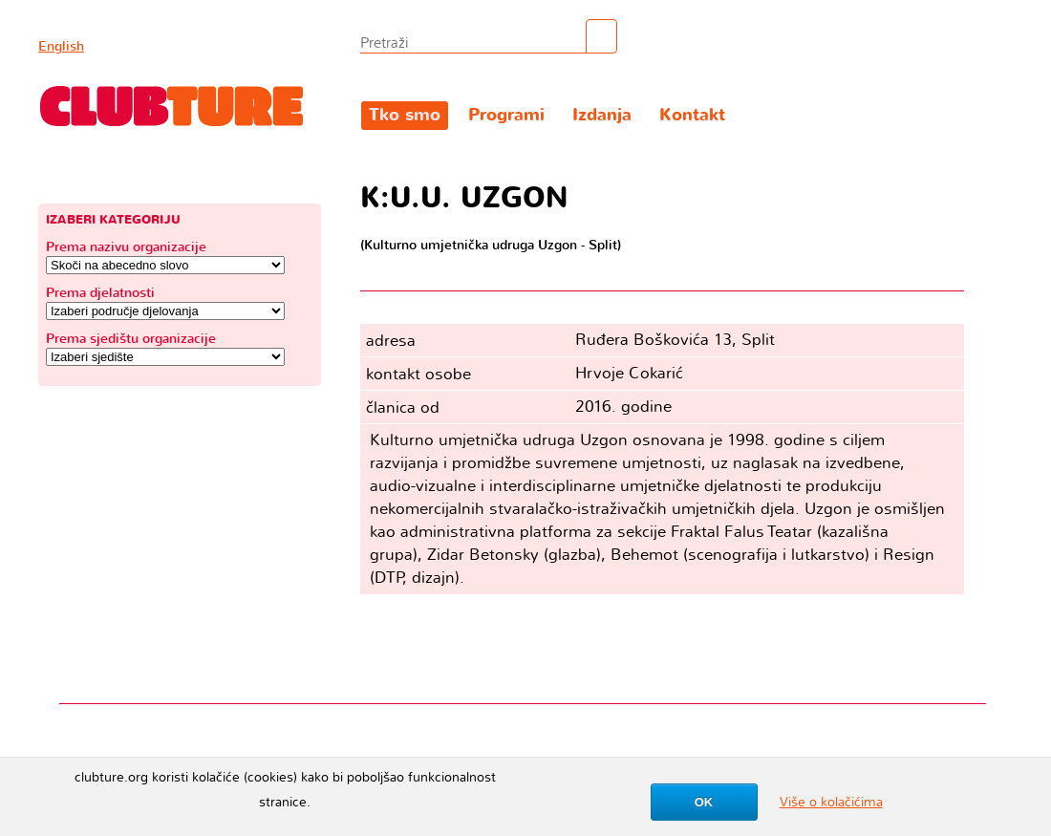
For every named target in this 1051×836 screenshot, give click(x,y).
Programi (506, 115)
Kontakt (692, 115)
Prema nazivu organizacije (126, 247)
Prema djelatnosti (100, 293)
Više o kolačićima (831, 802)
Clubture (172, 106)
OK (704, 802)
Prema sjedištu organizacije (131, 339)
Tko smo (404, 115)
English (61, 46)
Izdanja (602, 115)
